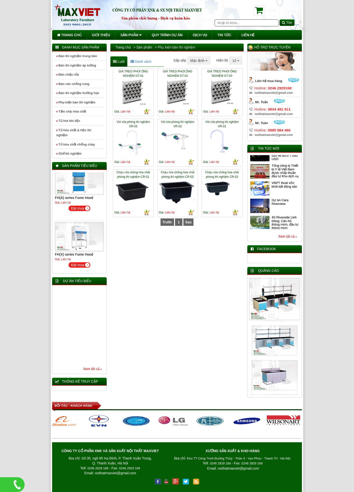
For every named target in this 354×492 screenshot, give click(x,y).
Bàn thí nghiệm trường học (77, 93)
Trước (167, 222)
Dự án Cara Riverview (280, 203)
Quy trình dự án (167, 35)
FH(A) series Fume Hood (74, 199)
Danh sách (141, 62)
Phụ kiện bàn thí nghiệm (75, 102)
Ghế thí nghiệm (69, 153)
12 (235, 61)
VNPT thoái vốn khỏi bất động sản (284, 186)
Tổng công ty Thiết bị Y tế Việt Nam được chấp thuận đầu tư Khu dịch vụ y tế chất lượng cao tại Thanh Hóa (285, 176)
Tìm (287, 23)
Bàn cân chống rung (72, 84)
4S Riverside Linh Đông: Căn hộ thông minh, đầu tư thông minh (285, 224)
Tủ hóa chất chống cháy (75, 144)
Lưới (119, 62)
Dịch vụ (200, 35)
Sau (188, 222)
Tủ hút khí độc (68, 121)
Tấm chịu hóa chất (71, 111)
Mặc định (198, 61)
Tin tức (224, 35)
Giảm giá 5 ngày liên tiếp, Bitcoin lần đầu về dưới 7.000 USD (285, 155)
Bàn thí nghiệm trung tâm (76, 56)
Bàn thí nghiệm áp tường (76, 65)
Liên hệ (247, 35)
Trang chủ (69, 35)
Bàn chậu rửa (67, 74)
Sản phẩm (130, 35)
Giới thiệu (101, 35)
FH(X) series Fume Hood (74, 256)
